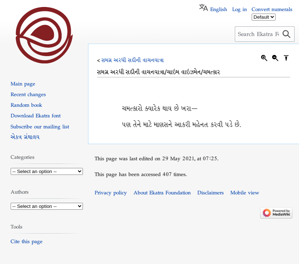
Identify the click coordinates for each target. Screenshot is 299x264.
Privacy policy (111, 192)
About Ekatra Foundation (162, 192)
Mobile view (244, 192)
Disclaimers (210, 192)
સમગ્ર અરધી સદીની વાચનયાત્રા (133, 60)
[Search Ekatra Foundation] (265, 34)
